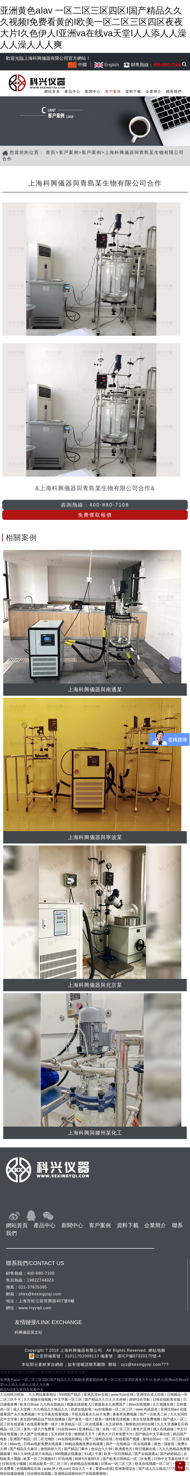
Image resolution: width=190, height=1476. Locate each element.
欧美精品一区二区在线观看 (82, 1424)
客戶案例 (113, 91)
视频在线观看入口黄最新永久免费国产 (97, 1404)
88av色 (16, 1444)
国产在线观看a (146, 1454)
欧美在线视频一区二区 (153, 1464)
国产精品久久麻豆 (24, 1449)
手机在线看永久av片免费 (91, 1414)
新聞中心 (93, 91)
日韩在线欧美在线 (167, 1399)
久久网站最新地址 (43, 1394)
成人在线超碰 (164, 1429)
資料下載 (133, 91)
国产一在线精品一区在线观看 (129, 1444)
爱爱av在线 (104, 1469)
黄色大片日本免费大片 (116, 1434)
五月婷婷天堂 (61, 1434)
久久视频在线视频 (38, 1399)
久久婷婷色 (114, 1424)
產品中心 (72, 91)
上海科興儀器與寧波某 (95, 837)
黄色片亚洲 (142, 1429)
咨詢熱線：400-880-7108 (95, 504)
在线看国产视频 (128, 1439)
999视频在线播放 (68, 1454)
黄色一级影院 (165, 1444)
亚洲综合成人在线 (150, 1394)
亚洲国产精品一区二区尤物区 (33, 1439)
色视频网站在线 (29, 1469)
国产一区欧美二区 (154, 1414)
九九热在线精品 (52, 1404)
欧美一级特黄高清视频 (113, 1419)
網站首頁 (52, 91)
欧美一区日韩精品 (118, 1454)
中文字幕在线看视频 (53, 1414)
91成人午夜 (93, 1454)
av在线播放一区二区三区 (114, 1409)
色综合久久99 (102, 1449)
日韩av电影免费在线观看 (43, 1444)
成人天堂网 (22, 1409)
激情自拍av (151, 1439)
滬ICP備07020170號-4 (139, 1356)
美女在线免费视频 (147, 1419)
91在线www (67, 1429)
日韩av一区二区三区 (117, 1464)
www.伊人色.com (57, 1469)
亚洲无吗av (169, 1409)
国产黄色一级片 (80, 1419)
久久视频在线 (163, 1404)
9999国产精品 (70, 1394)
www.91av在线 (123, 1394)
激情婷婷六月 (51, 1449)
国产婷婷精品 (171, 1454)
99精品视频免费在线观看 (84, 1444)
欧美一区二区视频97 (40, 1459)
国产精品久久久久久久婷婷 (106, 1399)
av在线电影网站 (70, 1439)
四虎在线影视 (82, 1409)
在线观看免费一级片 (43, 1424)
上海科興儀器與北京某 (95, 985)
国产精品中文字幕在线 (153, 1434)
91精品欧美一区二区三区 (48, 1464)
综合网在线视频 (39, 1474)
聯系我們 (174, 91)
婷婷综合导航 (140, 1399)
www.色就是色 (147, 1409)
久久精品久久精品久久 (51, 1409)
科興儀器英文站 (28, 1332)
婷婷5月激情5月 (87, 1459)
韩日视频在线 (146, 1449)
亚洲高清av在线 (96, 1394)
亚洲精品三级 (89, 1429)
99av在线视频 (139, 1404)
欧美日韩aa (29, 1404)
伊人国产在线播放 (34, 1434)
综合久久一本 (83, 1469)
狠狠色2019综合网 (140, 1424)
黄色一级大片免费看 (40, 1429)
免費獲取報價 (95, 515)
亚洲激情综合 (126, 1469)
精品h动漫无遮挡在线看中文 (22, 1390)
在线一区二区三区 (116, 1429)
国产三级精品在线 (99, 1439)
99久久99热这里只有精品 (33, 1454)
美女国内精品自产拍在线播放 (43, 1419)
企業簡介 (154, 91)
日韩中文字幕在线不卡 (171, 1459)
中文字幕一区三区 (68, 1399)
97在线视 (65, 1459)
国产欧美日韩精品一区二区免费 (127, 1459)
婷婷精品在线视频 (84, 1464)
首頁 (51, 152)
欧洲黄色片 (124, 1449)
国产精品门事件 (76, 1449)
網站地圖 (156, 1350)
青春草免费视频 (125, 1414)
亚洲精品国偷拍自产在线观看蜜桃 (80, 1474)
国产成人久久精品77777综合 (161, 1469)
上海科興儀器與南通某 (95, 689)
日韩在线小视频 (14, 1464)
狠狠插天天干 (85, 1434)
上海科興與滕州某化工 (95, 1133)
